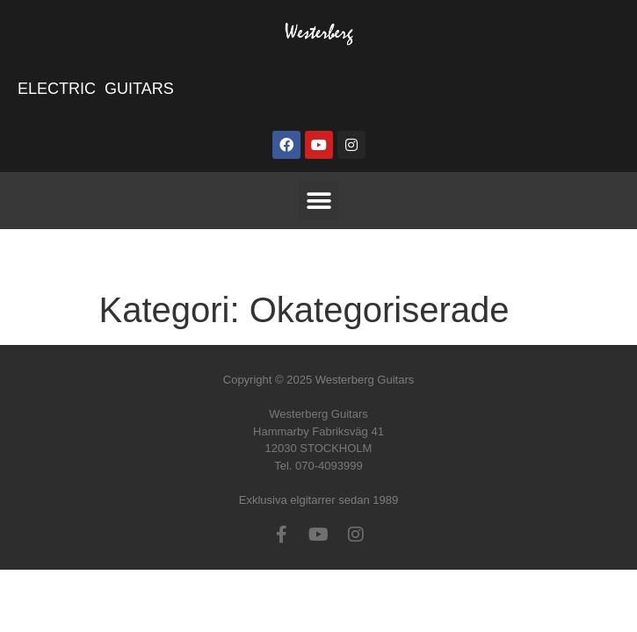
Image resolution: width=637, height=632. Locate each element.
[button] (318, 200)
